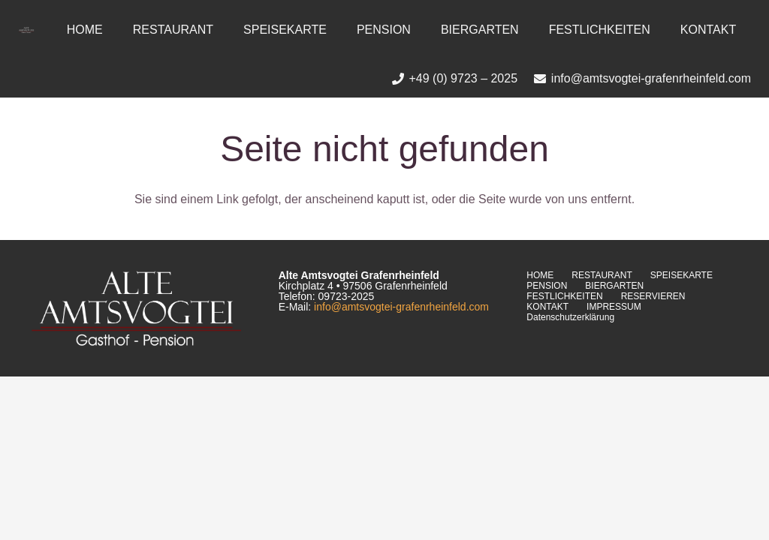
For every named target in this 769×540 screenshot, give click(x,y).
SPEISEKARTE (681, 275)
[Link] (26, 30)
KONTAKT (547, 307)
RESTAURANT (601, 275)
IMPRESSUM (614, 307)
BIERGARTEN (614, 285)
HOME (539, 275)
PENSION (546, 285)
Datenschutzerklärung (570, 317)
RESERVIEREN (653, 296)
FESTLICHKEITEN (564, 296)
